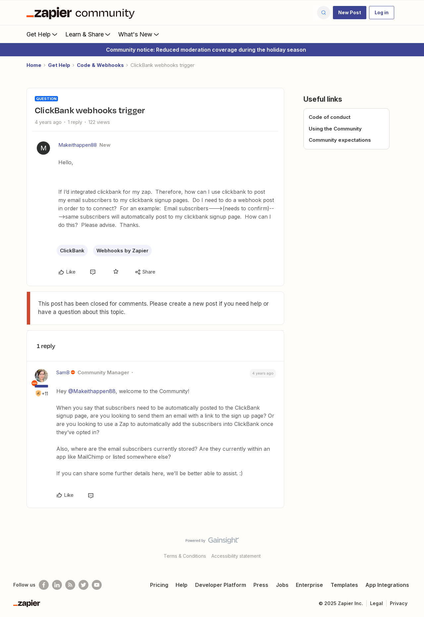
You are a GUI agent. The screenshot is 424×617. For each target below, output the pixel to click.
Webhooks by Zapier (122, 250)
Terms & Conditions (185, 556)
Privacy (398, 603)
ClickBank (72, 250)
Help (181, 585)
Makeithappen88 (77, 145)
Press (260, 585)
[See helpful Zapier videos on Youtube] (97, 585)
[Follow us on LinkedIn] (57, 585)
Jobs (282, 585)
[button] (349, 12)
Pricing (159, 585)
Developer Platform (220, 585)
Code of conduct (329, 117)
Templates (344, 585)
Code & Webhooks (100, 65)
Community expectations (340, 140)
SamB (63, 372)
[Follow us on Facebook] (44, 585)
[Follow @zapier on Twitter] (83, 585)
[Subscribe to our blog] (70, 585)
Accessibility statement (236, 556)
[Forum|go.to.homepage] (82, 12)
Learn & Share (88, 34)
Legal (376, 603)
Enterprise (309, 585)
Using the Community (335, 129)
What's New (139, 34)
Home (33, 65)
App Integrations (387, 585)
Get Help (42, 34)
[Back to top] (410, 546)
